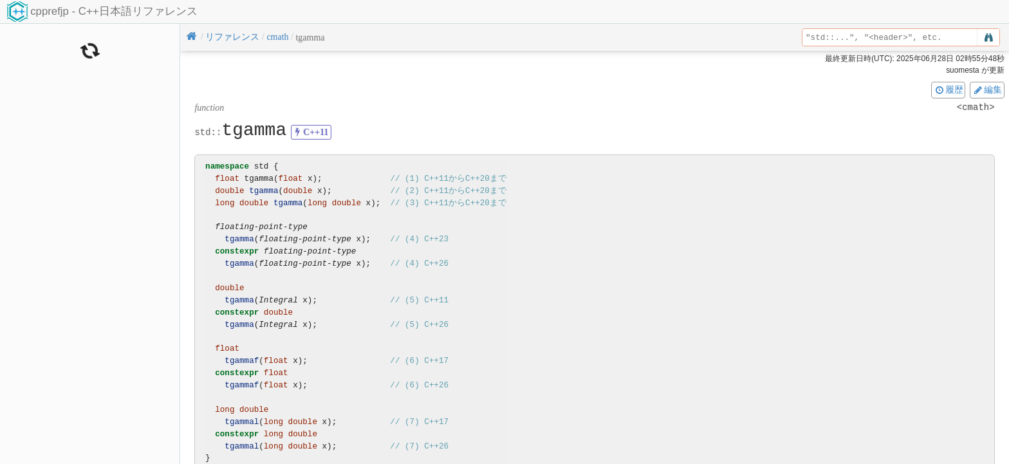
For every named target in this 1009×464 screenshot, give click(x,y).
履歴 (948, 89)
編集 (987, 89)
